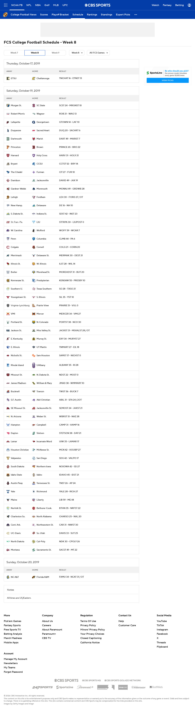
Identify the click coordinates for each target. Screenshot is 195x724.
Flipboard (162, 646)
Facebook (162, 633)
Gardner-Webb (18, 188)
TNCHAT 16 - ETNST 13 (70, 78)
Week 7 (14, 52)
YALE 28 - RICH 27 (68, 491)
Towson (40, 391)
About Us (47, 621)
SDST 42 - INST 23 (68, 213)
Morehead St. (43, 272)
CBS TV (46, 638)
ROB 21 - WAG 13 (68, 113)
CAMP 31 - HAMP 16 (69, 424)
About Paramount (52, 629)
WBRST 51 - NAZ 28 (69, 416)
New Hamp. (16, 205)
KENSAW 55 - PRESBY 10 (72, 280)
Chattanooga (43, 78)
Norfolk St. (16, 508)
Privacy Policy (88, 625)
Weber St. (41, 416)
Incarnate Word (44, 441)
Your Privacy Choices (92, 633)
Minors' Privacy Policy (92, 629)
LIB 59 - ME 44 (66, 499)
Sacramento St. (44, 550)
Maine (14, 499)
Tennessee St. (43, 483)
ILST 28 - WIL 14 (67, 263)
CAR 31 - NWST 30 (68, 525)
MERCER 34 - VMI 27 (70, 313)
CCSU (40, 163)
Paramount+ (49, 633)
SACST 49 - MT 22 (68, 550)
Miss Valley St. (44, 330)
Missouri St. (16, 374)
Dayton (14, 433)
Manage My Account (15, 659)
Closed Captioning (91, 638)
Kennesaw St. (17, 280)
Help (121, 621)
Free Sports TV (12, 629)
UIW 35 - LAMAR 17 (69, 441)
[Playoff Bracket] (60, 14)
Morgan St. (16, 105)
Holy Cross (42, 155)
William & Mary (44, 383)
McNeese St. (43, 449)
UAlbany (41, 365)
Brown (40, 147)
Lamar (14, 441)
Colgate (15, 247)
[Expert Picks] (123, 14)
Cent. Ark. (16, 525)
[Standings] (106, 14)
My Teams (9, 667)
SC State (41, 105)
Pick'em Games (12, 621)
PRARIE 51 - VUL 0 (68, 305)
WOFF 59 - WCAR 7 (69, 230)
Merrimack (16, 255)
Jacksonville (43, 180)
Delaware (41, 205)
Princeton (16, 147)
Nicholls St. (16, 355)
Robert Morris (18, 113)
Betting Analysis (13, 633)
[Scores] (44, 14)
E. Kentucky (17, 338)
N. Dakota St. (43, 374)
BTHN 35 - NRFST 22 (69, 508)
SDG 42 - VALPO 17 (69, 458)
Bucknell (15, 391)
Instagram (162, 629)
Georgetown (43, 122)
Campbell (41, 424)
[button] (136, 14)
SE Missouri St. (18, 408)
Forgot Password (13, 672)
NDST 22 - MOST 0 (68, 374)
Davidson (15, 180)
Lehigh (14, 197)
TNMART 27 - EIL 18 (69, 347)
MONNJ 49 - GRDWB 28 (71, 188)
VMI (13, 313)
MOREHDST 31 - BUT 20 (71, 272)
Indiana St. (42, 213)
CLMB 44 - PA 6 (67, 238)
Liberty (40, 499)
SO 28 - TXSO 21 (67, 288)
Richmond (42, 491)
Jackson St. (16, 330)
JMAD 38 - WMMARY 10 (71, 383)
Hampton (15, 424)
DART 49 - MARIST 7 (69, 138)
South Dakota (17, 466)
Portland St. (16, 322)
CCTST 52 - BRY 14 (68, 163)
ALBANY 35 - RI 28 (68, 365)
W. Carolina (16, 230)
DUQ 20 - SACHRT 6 (69, 130)
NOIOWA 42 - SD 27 (69, 466)
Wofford (41, 230)
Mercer (40, 313)
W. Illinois (41, 263)
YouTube (162, 621)
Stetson (40, 433)
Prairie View (43, 305)
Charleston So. (18, 516)
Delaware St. (43, 255)
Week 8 (35, 52)
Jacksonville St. (44, 408)
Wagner (40, 113)
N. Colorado (42, 322)
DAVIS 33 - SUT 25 (68, 533)
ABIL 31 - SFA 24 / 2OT (70, 399)
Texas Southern (44, 288)
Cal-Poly (41, 541)
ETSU (13, 78)
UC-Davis (16, 533)
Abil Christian (43, 399)
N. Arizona (16, 416)
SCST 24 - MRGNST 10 (70, 105)
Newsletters (11, 663)
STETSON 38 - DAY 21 (70, 433)
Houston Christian (20, 449)
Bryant (14, 163)
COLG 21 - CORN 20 (69, 247)
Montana (15, 550)
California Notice (90, 642)
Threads (161, 642)
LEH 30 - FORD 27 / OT (71, 197)
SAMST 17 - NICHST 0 (70, 355)
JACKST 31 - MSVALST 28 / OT (74, 330)
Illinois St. (15, 263)
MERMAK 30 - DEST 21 (71, 255)
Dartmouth (16, 138)
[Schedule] (78, 14)
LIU (38, 222)
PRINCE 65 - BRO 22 (69, 147)
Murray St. (42, 338)
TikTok (160, 625)
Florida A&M (43, 577)
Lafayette (15, 122)
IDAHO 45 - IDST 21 (69, 474)
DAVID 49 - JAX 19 (68, 180)
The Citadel (16, 172)
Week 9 (55, 52)
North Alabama (44, 516)
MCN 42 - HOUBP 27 (69, 449)
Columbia (41, 238)
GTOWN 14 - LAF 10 (69, 122)
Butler (14, 272)
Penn (13, 238)
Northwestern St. (45, 525)
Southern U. (17, 288)
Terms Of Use (88, 621)
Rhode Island (17, 365)
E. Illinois (15, 347)
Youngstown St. (18, 297)
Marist (40, 138)
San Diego (42, 458)
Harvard (15, 155)
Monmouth (42, 188)
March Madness (13, 638)
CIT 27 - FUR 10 (67, 172)
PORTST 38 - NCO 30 (70, 322)
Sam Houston (43, 355)
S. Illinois (41, 297)
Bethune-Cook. (44, 508)
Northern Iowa (44, 466)
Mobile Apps (11, 642)
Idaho (39, 474)
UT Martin (42, 347)
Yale (13, 491)
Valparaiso (16, 458)
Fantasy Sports (12, 625)
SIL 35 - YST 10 (66, 297)
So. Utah (41, 533)
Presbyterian (43, 280)
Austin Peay (17, 483)
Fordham (41, 197)
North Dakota (17, 541)
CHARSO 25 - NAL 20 (70, 516)
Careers (46, 625)
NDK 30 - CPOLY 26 (69, 541)
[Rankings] (92, 14)
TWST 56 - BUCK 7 (68, 391)
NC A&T (15, 577)
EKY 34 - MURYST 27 (69, 338)
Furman (40, 172)
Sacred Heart (43, 130)
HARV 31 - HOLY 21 (69, 155)
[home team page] (8, 78)
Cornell (40, 247)
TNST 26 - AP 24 (67, 483)
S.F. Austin (16, 399)
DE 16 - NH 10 (66, 205)
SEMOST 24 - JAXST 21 (70, 408)
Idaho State (16, 474)
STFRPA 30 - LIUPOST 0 (71, 222)
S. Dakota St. (17, 213)
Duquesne (16, 130)
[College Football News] (23, 14)
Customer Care (127, 625)
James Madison (18, 383)
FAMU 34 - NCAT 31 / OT (71, 577)
